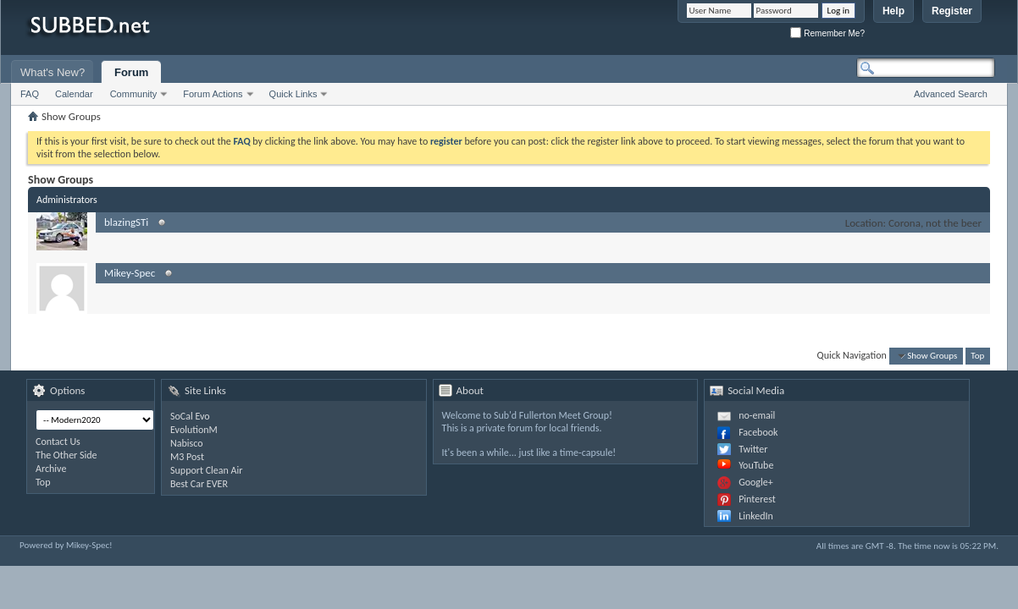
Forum (131, 72)
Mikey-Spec (129, 272)
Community (134, 94)
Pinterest (757, 499)
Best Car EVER (199, 484)
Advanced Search (951, 94)
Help (893, 11)
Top (977, 355)
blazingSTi (126, 222)
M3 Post (187, 457)
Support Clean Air (206, 470)
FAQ (29, 94)
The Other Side (66, 455)
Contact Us (58, 441)
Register (952, 11)
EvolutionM (194, 430)
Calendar (74, 94)
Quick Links (293, 94)
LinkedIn (756, 516)
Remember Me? (827, 33)
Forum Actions (212, 94)
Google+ (756, 482)
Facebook (758, 432)
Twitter (753, 449)
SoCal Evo (190, 416)
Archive (51, 469)
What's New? (52, 72)
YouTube (756, 465)
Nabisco (186, 443)
